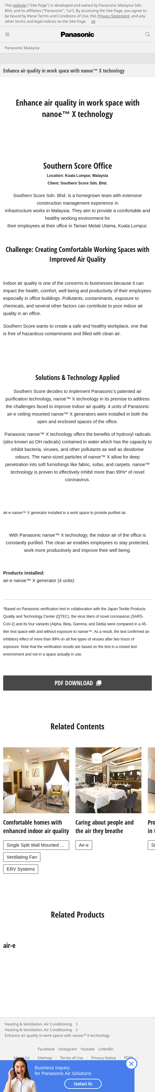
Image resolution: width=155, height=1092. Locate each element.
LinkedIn (105, 1049)
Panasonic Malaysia (22, 47)
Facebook (46, 1049)
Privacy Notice (103, 1057)
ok (93, 21)
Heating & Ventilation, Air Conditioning (38, 1024)
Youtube (87, 1049)
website (20, 5)
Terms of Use (71, 1057)
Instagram (67, 1049)
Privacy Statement (113, 16)
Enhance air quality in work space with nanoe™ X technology (57, 1035)
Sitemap (45, 1057)
